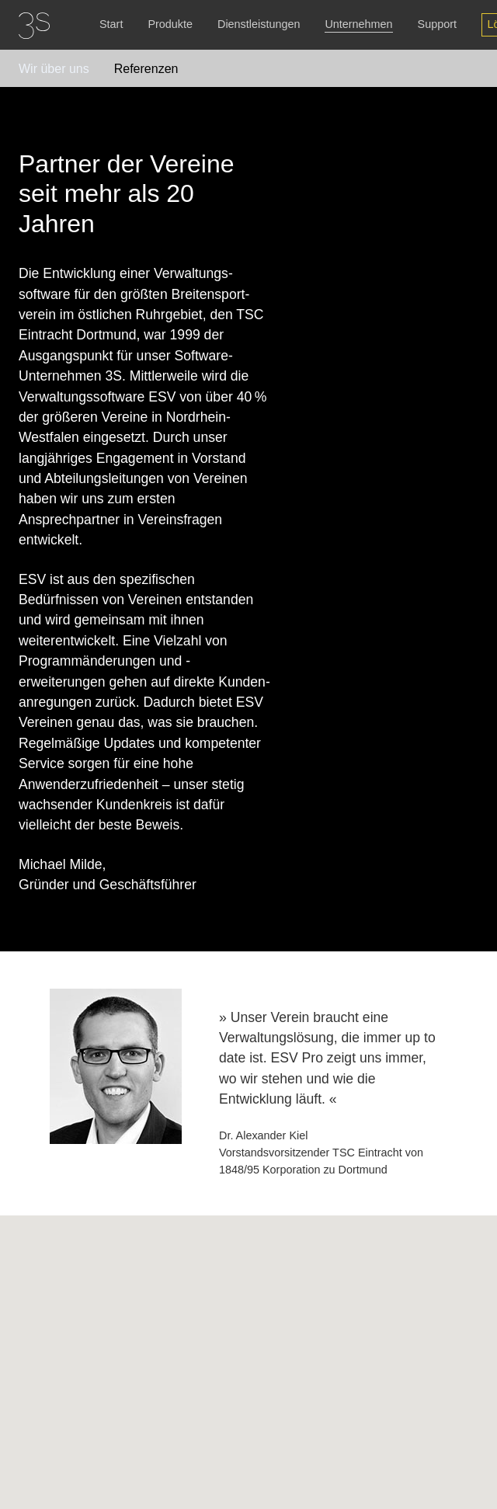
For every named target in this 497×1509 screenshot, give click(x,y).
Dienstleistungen (258, 24)
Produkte (170, 24)
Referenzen (146, 68)
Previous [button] (32, 1110)
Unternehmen (358, 24)
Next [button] (477, 1110)
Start (111, 24)
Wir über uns (54, 68)
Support (437, 24)
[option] (248, 1084)
